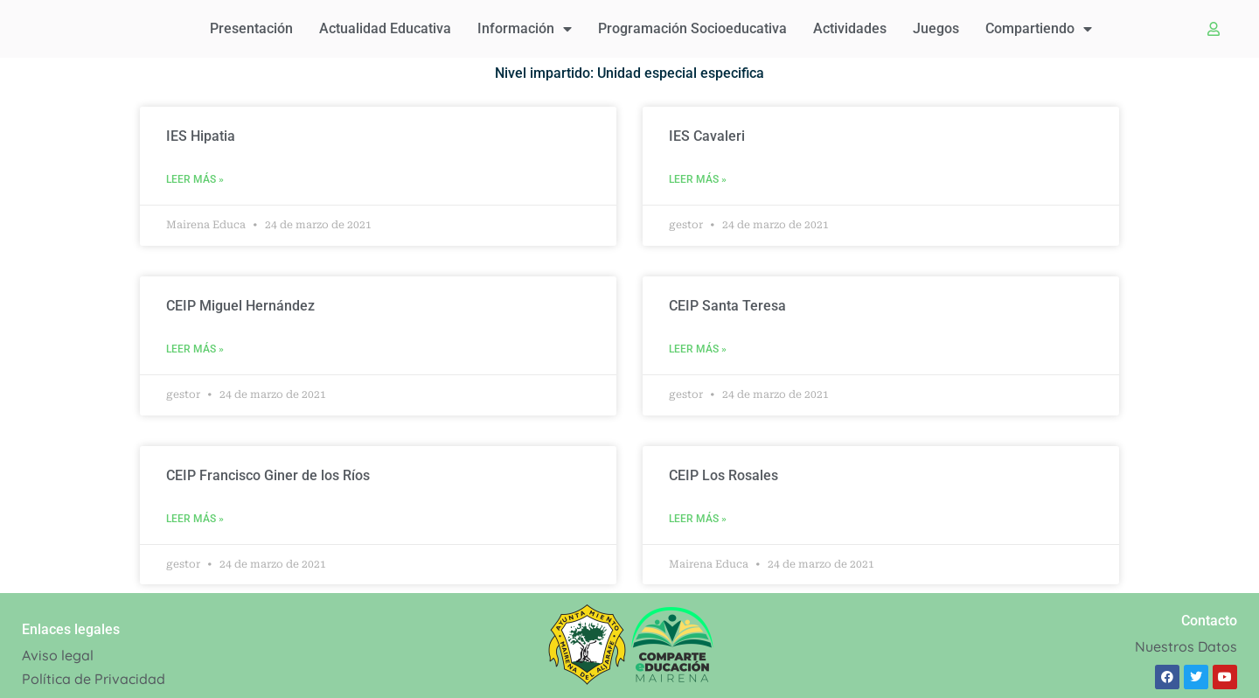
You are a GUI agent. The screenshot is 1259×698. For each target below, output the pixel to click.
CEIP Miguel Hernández (240, 305)
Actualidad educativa (385, 28)
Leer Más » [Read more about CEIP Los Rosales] (698, 519)
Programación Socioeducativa (692, 28)
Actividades (850, 28)
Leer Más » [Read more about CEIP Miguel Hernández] (195, 349)
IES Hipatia (200, 136)
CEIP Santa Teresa (727, 305)
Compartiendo (1038, 29)
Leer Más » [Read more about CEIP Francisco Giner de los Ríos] (195, 519)
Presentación (251, 28)
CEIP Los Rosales (723, 475)
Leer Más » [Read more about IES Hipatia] (195, 179)
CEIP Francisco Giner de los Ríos (268, 475)
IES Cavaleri (707, 136)
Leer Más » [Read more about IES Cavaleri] (698, 179)
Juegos (936, 28)
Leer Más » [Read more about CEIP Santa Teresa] (698, 349)
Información (524, 29)
